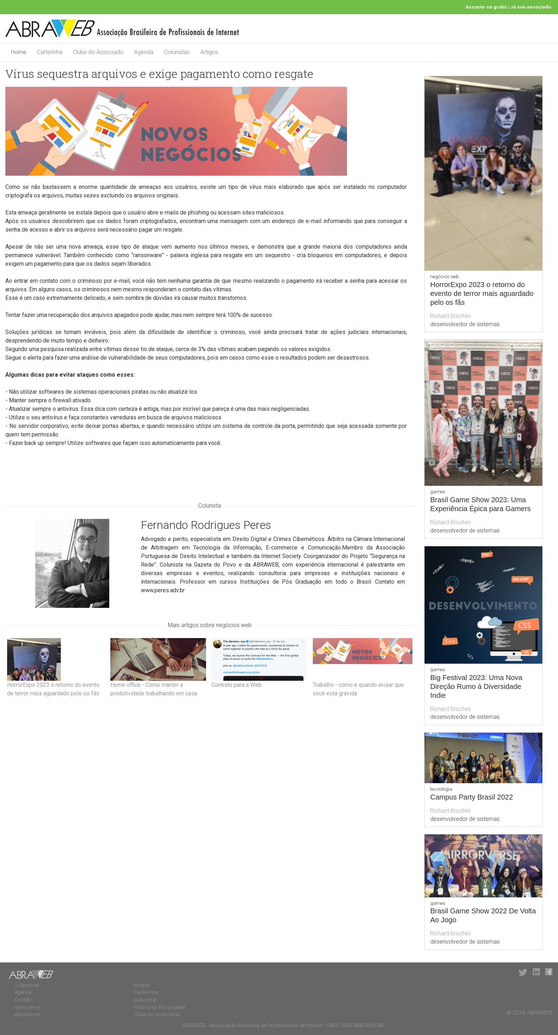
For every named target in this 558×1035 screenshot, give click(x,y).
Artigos (209, 52)
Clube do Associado (98, 52)
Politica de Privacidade (159, 1007)
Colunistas (177, 52)
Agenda (143, 52)
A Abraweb (27, 985)
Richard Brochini (450, 316)
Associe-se (27, 1007)
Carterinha (49, 52)
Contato (24, 1000)
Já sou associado (530, 7)
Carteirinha (146, 992)
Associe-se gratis (486, 7)
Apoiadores (28, 1015)
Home (18, 52)
